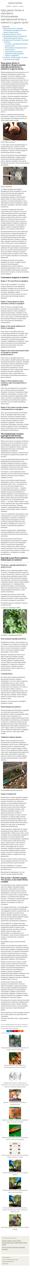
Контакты (4, 1259)
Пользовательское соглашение (12, 1259)
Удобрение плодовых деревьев (14, 53)
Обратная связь (5, 1263)
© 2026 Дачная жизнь (6, 1257)
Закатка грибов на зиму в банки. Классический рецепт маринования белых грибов (14, 1242)
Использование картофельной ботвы (16, 48)
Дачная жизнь (15, 3)
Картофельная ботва (9, 1024)
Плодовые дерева (4, 1028)
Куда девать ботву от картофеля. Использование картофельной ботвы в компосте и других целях (15, 30)
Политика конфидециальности (8, 1261)
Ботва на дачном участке (10, 1026)
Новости (15, 6)
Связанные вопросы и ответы (12, 34)
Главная (8, 6)
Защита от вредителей (11, 55)
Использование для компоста (14, 51)
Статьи (21, 6)
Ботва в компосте (18, 1024)
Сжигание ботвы (10, 49)
